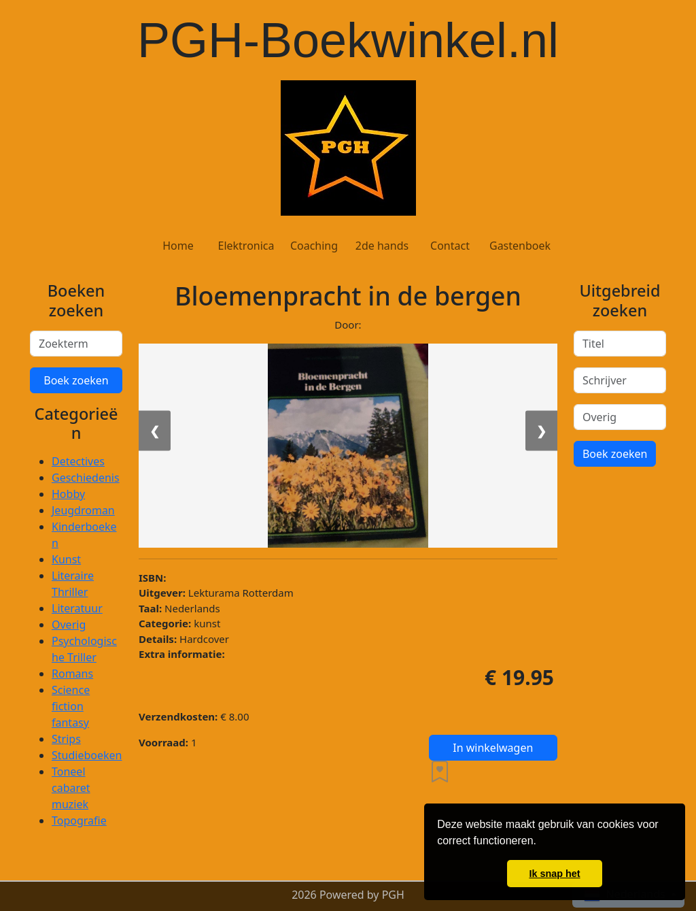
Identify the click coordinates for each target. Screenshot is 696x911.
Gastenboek (520, 245)
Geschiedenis (86, 477)
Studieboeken (87, 755)
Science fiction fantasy (71, 706)
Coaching (314, 245)
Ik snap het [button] (554, 873)
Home (178, 245)
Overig (69, 624)
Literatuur (77, 608)
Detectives (78, 461)
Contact (450, 245)
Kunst (66, 559)
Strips (66, 738)
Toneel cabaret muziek (71, 788)
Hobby (68, 493)
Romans (72, 673)
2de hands (381, 245)
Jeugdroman (83, 510)
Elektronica (246, 245)
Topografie (79, 820)
